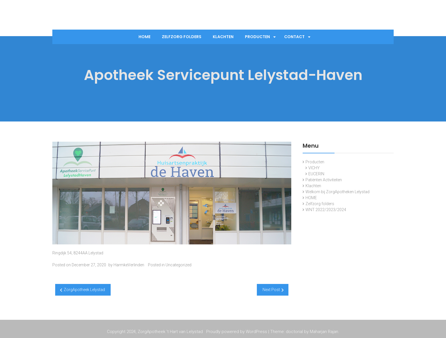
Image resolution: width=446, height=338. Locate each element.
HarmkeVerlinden (128, 265)
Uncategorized (178, 265)
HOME (311, 197)
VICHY (314, 168)
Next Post (271, 289)
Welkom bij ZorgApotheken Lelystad (337, 191)
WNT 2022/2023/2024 (325, 209)
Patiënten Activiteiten (323, 180)
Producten (257, 37)
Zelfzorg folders (181, 37)
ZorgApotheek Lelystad (84, 289)
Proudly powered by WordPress (236, 332)
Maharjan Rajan (324, 332)
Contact (294, 37)
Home (144, 37)
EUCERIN (316, 174)
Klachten (223, 37)
